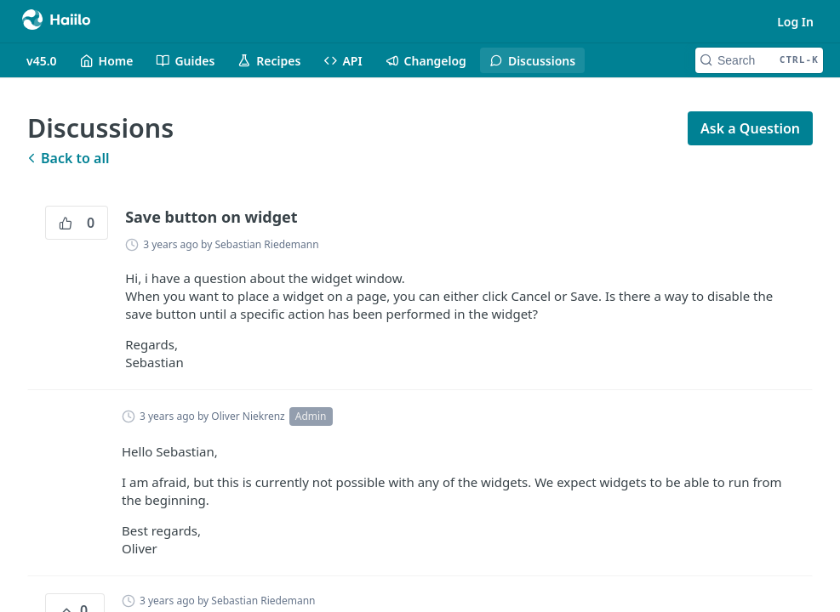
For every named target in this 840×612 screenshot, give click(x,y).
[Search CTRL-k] (759, 60)
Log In (795, 22)
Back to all (68, 158)
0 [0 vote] (76, 222)
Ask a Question (750, 128)
